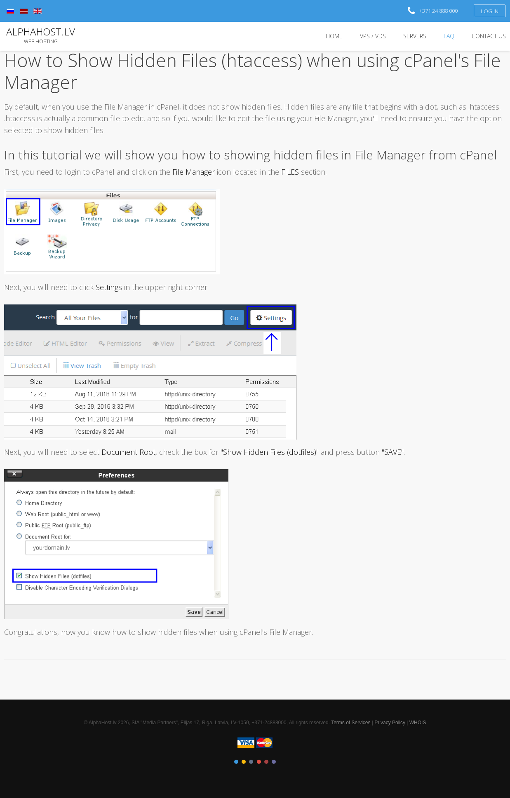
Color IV (259, 762)
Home (334, 36)
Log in (490, 11)
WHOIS (417, 722)
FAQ (449, 36)
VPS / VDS (373, 36)
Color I (236, 762)
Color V (266, 762)
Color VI (274, 762)
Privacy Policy (389, 722)
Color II (244, 762)
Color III (251, 762)
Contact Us (489, 36)
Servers (414, 36)
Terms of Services (350, 722)
